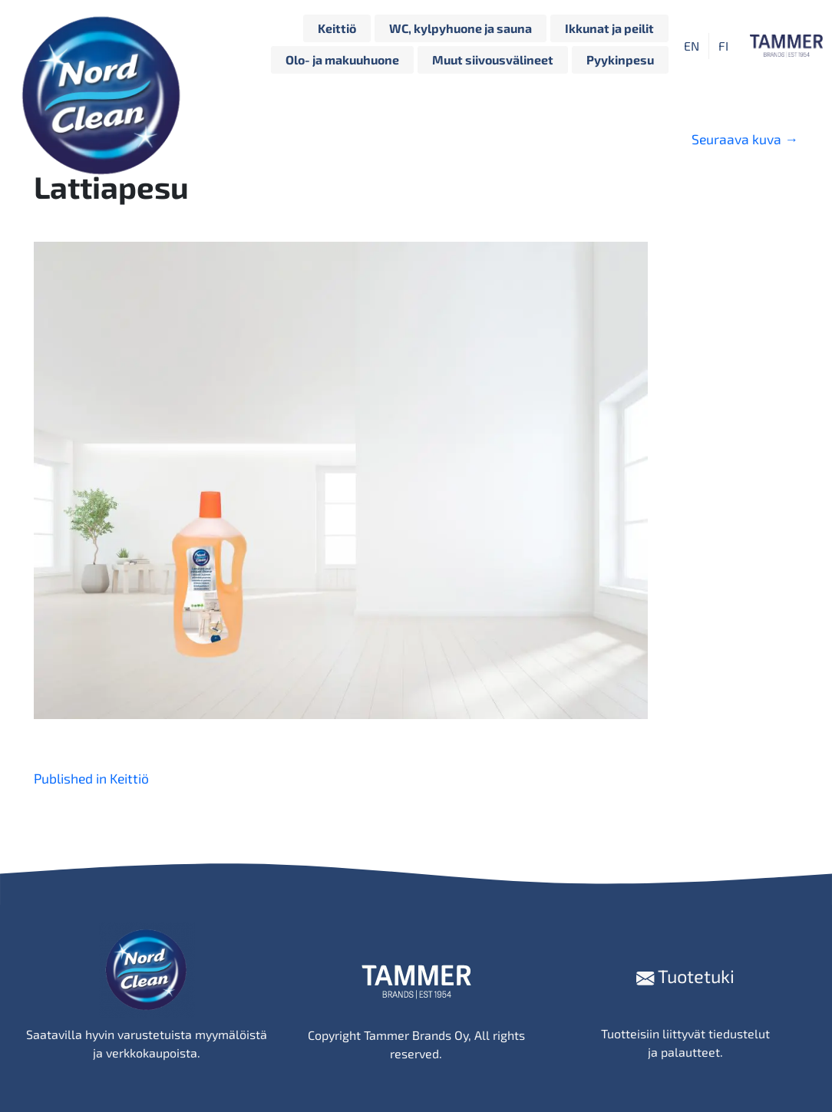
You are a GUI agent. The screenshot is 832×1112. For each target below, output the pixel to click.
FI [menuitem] (723, 46)
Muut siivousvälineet (492, 59)
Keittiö (337, 28)
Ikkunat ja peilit (609, 28)
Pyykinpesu (620, 59)
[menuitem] (691, 45)
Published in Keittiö (91, 778)
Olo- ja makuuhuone (342, 59)
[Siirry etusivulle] (105, 46)
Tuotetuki (685, 976)
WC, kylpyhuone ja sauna (460, 28)
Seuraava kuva (745, 138)
